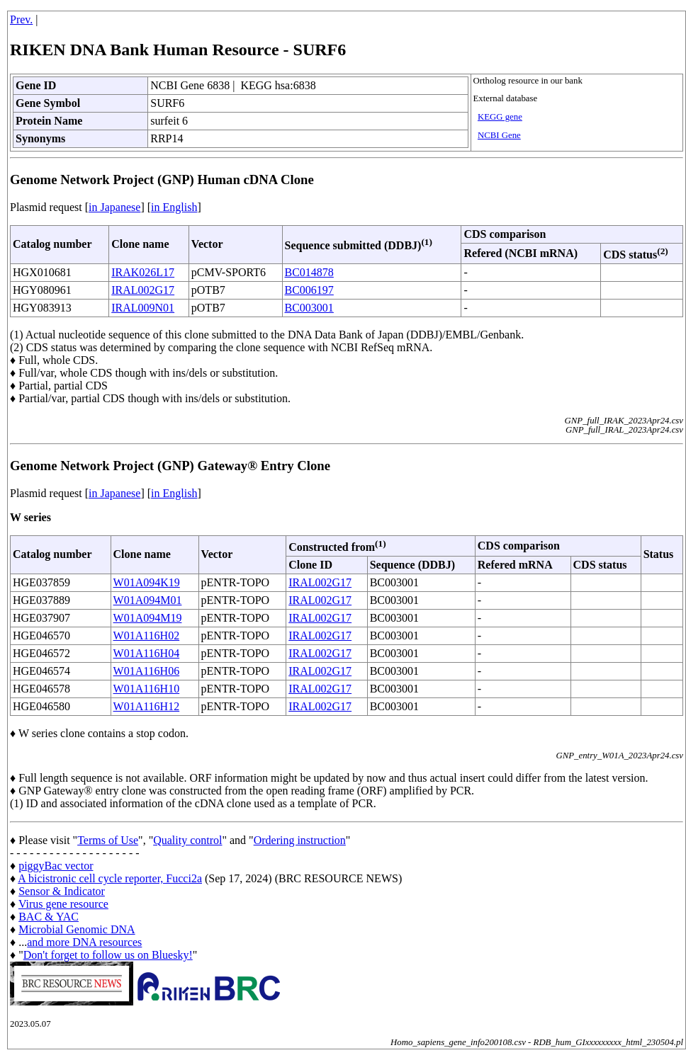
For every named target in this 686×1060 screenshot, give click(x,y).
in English (174, 207)
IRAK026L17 (142, 272)
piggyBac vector (55, 866)
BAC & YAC (48, 917)
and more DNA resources (84, 942)
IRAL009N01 (142, 308)
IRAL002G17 (142, 290)
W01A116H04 (146, 653)
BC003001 (309, 308)
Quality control (187, 840)
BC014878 (309, 272)
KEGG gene (500, 117)
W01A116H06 (146, 671)
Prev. (21, 19)
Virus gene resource (63, 904)
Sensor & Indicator (61, 891)
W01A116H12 (146, 706)
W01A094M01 (147, 600)
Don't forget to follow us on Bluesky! (108, 955)
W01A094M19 (147, 618)
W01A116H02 (146, 635)
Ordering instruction (300, 840)
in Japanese (114, 207)
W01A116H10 (146, 689)
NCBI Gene (499, 135)
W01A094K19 (146, 582)
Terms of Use (107, 840)
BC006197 (309, 290)
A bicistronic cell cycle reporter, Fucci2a (110, 878)
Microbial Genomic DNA (76, 929)
